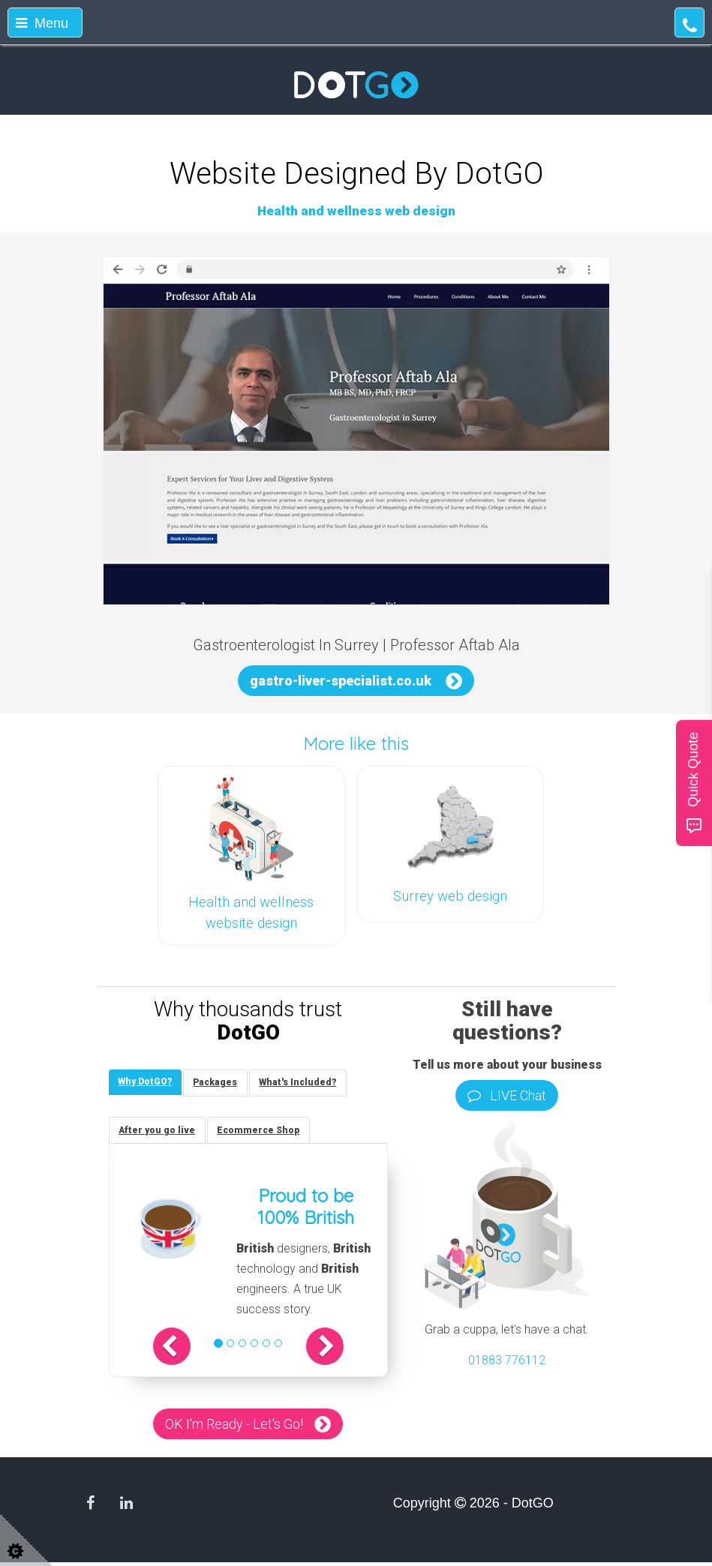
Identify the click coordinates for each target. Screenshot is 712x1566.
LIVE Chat (506, 1095)
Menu (42, 23)
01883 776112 (506, 1360)
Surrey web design (450, 896)
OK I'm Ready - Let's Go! (234, 1428)
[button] (184, 1351)
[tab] (147, 1083)
